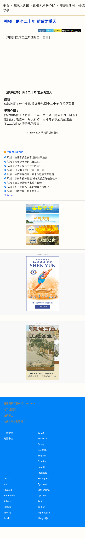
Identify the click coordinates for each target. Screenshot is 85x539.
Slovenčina (44, 490)
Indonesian (10, 495)
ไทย (40, 501)
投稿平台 (8, 415)
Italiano (7, 501)
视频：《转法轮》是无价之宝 (23, 191)
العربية (41, 433)
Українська (44, 512)
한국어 (7, 512)
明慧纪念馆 (21, 5)
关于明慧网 (10, 409)
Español (42, 461)
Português (43, 478)
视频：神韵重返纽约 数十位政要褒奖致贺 (30, 174)
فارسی (41, 467)
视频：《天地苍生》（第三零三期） (27, 170)
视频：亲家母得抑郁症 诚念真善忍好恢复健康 (32, 178)
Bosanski (43, 438)
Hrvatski (8, 490)
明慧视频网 (67, 5)
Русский (42, 484)
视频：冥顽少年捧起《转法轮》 (24, 161)
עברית (7, 478)
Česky (41, 444)
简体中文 (8, 438)
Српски (42, 495)
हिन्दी (6, 484)
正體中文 (8, 433)
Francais (42, 472)
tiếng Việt (43, 518)
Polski (7, 518)
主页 (6, 5)
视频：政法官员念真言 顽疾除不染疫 (27, 157)
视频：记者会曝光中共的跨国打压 (25, 166)
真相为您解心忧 (44, 5)
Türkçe (41, 507)
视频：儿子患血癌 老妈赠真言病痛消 (28, 187)
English (42, 455)
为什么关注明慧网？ (14, 421)
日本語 (7, 507)
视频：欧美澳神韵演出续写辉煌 (24, 182)
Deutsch (42, 450)
